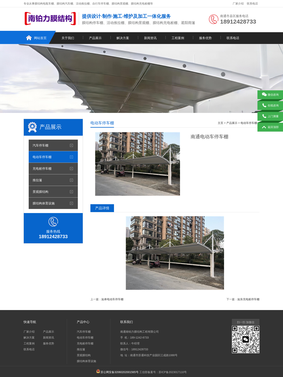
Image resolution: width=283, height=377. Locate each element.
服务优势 (205, 38)
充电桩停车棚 (42, 168)
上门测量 (270, 116)
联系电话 (252, 3)
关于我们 (68, 38)
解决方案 (123, 38)
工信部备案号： (130, 372)
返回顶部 (270, 127)
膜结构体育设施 (44, 203)
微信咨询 (270, 94)
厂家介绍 (238, 3)
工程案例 (178, 38)
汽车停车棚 (40, 145)
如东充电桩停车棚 (248, 299)
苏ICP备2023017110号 (173, 372)
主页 (220, 122)
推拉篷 (37, 180)
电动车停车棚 (42, 157)
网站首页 (40, 38)
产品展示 (95, 38)
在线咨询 (270, 105)
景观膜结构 (40, 191)
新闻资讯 (150, 38)
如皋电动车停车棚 (112, 299)
